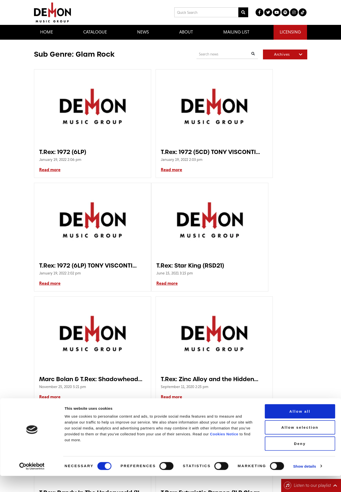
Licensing (290, 32)
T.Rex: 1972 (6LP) (62, 152)
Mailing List (236, 32)
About (186, 32)
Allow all (299, 427)
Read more (50, 169)
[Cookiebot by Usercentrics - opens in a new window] (31, 482)
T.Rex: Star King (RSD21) (73, 265)
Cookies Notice (224, 450)
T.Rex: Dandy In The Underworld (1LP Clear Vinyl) (71, 379)
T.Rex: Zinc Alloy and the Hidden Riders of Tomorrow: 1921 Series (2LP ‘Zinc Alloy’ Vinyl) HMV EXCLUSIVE (260, 265)
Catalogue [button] (95, 32)
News (143, 32)
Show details (304, 482)
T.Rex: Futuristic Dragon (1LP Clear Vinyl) (166, 379)
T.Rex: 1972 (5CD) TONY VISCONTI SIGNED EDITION (170, 152)
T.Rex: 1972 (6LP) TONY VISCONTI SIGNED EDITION (262, 152)
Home (46, 32)
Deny (300, 460)
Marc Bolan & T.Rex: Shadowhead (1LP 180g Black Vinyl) (165, 265)
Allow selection (299, 443)
